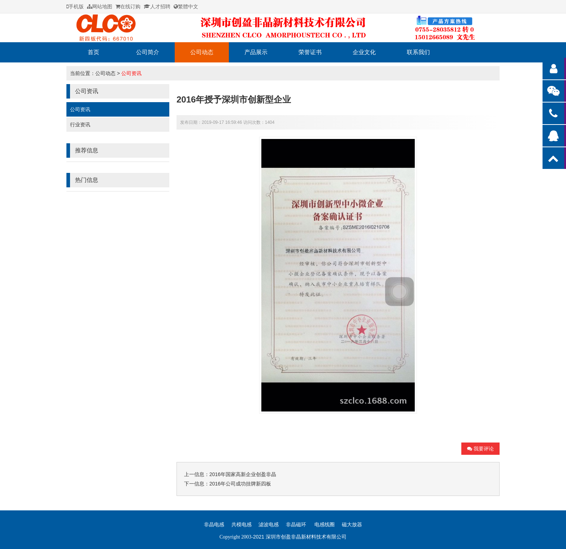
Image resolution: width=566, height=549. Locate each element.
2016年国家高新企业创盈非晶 (242, 474)
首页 (93, 52)
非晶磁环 (296, 524)
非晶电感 (214, 524)
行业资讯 (80, 124)
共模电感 (241, 524)
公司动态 (201, 52)
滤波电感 (268, 524)
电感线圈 (324, 524)
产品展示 (255, 52)
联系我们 (418, 52)
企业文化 (364, 52)
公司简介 (147, 52)
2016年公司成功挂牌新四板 (240, 484)
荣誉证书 (310, 52)
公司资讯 (131, 73)
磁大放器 (352, 524)
